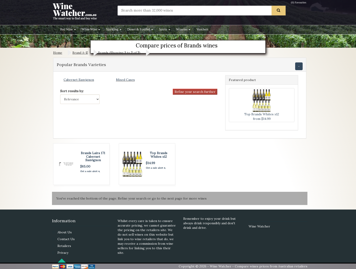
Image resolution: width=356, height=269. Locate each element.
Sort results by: (72, 91)
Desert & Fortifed (140, 29)
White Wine (91, 29)
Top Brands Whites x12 (158, 154)
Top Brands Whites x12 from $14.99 (261, 105)
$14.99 (150, 163)
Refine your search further (195, 92)
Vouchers (202, 29)
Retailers (64, 246)
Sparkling (113, 29)
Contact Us (66, 239)
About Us (64, 232)
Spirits (164, 29)
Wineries (183, 29)
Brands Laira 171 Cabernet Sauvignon (93, 156)
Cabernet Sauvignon (79, 80)
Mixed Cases (125, 80)
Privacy (62, 253)
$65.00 (85, 166)
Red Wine (68, 29)
